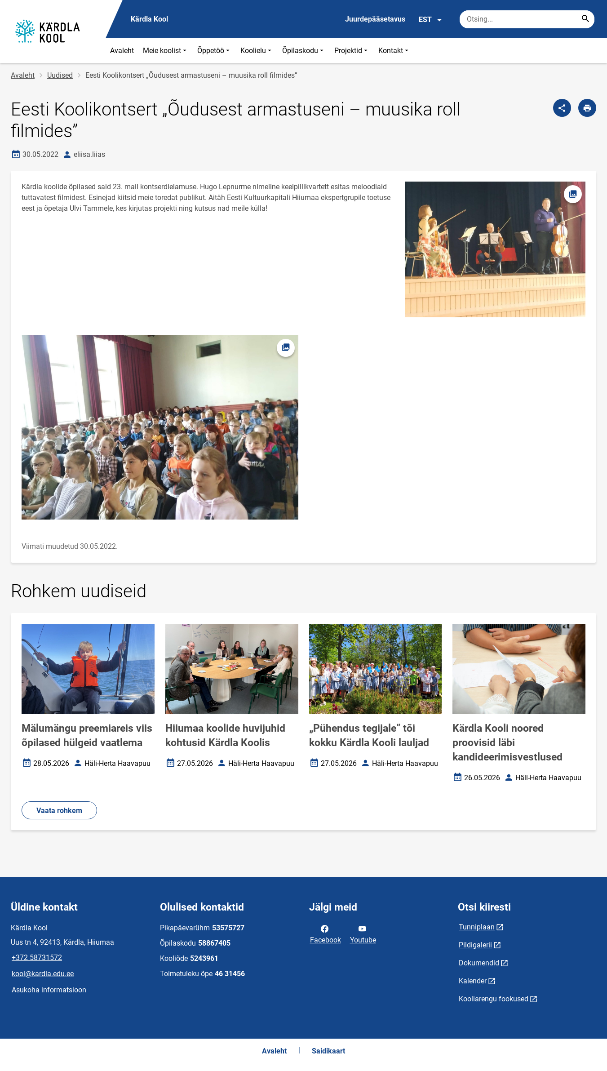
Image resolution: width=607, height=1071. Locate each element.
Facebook (325, 933)
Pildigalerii (475, 945)
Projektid (351, 50)
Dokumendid (479, 963)
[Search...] (585, 19)
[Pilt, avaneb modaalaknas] (160, 427)
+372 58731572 (37, 957)
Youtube (363, 933)
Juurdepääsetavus (375, 19)
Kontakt (394, 50)
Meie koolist (165, 50)
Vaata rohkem (59, 810)
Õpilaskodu (303, 50)
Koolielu (256, 50)
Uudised (60, 75)
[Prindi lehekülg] (587, 108)
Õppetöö (214, 50)
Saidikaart (328, 1051)
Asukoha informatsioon (49, 990)
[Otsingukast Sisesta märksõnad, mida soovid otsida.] (527, 19)
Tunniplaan (477, 927)
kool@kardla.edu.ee (43, 973)
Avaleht (122, 50)
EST (431, 19)
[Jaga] (562, 108)
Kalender (473, 981)
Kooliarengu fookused (493, 999)
